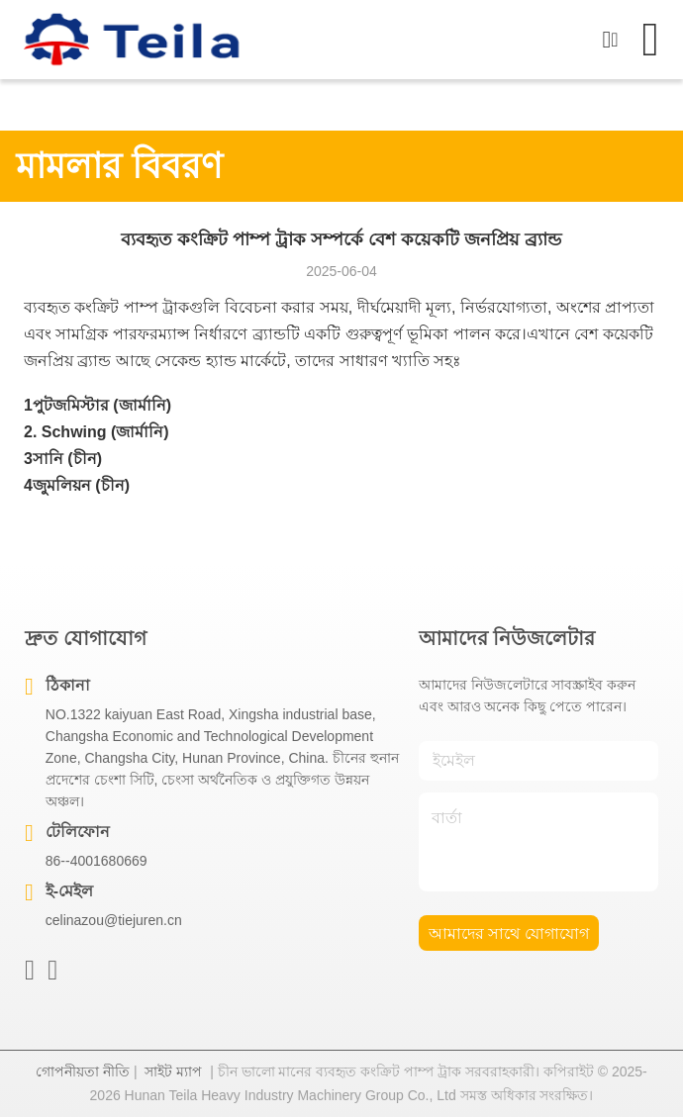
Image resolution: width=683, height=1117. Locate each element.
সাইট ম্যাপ (173, 1071)
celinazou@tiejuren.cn (114, 920)
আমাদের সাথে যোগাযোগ (509, 933)
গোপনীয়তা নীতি (83, 1071)
